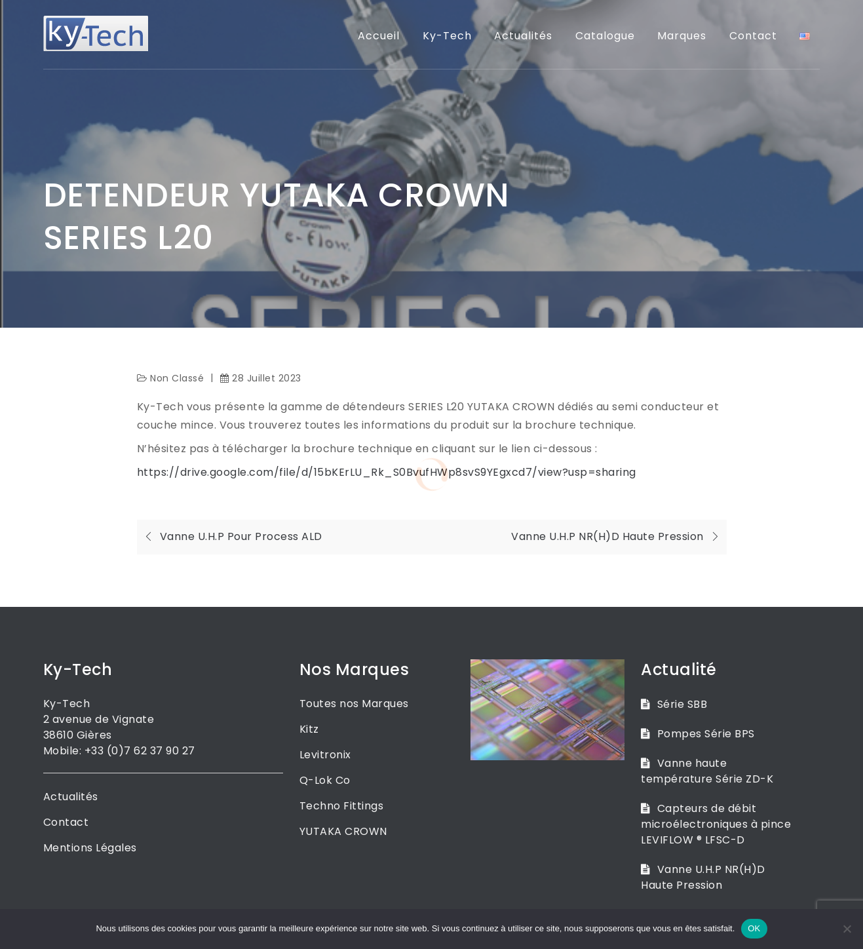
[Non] (846, 928)
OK (754, 928)
